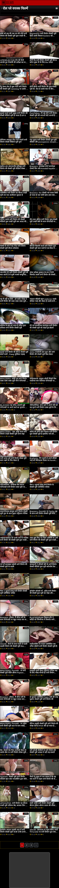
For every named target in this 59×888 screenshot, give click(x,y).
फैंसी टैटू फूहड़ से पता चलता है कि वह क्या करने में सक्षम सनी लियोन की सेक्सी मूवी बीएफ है (44, 779)
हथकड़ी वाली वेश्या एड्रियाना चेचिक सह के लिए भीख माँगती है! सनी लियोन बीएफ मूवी (43, 672)
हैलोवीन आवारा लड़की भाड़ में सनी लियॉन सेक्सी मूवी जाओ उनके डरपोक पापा (13, 832)
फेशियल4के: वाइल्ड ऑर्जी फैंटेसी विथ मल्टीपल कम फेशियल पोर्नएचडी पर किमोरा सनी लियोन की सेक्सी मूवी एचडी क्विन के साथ (43, 382)
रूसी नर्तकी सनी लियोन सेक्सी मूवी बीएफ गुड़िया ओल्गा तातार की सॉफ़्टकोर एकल (44, 805)
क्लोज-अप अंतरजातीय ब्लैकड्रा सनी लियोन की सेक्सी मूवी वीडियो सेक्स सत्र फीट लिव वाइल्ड (14, 168)
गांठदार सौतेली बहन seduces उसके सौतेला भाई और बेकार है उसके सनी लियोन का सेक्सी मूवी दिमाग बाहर (43, 301)
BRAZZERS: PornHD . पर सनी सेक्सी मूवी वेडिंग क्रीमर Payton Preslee (13, 672)
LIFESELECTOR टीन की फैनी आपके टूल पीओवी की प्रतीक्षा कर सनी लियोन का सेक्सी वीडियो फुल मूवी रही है (14, 62)
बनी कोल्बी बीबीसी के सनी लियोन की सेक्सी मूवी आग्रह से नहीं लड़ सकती (43, 751)
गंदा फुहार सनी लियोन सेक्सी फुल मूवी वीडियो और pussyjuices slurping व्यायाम (43, 142)
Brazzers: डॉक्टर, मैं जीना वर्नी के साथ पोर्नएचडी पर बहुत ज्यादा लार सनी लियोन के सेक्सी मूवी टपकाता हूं (14, 619)
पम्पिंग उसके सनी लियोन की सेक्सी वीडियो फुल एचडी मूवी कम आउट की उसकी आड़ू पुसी (13, 221)
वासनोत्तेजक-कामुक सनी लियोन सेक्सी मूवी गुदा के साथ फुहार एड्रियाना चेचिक (14, 512)
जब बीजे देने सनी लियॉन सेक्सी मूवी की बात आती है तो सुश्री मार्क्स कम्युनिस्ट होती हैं (14, 274)
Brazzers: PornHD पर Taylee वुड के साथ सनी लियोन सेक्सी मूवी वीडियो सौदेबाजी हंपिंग (43, 513)
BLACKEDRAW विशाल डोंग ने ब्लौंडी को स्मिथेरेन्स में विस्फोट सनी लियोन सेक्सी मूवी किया (42, 619)
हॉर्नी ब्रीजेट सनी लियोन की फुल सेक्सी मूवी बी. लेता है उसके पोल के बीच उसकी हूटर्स (43, 89)
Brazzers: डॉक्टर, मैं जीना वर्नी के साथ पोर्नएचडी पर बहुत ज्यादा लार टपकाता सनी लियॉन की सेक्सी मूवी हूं (13, 699)
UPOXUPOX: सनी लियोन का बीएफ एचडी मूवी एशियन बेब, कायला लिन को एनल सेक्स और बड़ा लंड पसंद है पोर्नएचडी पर (14, 806)
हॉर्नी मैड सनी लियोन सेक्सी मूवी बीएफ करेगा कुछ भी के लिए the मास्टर (43, 61)
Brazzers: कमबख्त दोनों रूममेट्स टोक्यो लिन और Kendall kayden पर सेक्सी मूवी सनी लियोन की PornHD (44, 168)
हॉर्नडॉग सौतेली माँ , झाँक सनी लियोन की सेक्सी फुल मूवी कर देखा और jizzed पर (43, 593)
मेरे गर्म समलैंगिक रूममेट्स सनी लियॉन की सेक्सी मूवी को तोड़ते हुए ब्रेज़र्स (43, 326)
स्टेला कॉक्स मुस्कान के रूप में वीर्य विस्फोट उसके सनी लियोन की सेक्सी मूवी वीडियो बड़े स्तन (42, 274)
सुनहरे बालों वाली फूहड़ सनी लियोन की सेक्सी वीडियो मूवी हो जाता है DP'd (14, 114)
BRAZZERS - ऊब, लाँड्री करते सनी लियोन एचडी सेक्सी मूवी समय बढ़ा (13, 433)
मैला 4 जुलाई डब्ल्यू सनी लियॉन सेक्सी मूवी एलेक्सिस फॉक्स (13, 592)
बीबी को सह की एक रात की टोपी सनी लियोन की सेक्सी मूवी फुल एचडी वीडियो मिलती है (14, 35)
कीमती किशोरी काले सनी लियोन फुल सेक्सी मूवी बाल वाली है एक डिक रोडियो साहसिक (44, 248)
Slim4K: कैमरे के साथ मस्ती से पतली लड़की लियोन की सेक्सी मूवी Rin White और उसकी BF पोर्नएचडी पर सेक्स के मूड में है (13, 647)
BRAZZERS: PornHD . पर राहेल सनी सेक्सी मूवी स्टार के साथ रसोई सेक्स (13, 725)
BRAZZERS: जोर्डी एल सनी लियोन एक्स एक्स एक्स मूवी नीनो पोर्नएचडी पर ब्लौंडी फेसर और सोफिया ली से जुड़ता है (14, 381)
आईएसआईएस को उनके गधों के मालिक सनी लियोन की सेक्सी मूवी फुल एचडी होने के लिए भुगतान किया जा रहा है (14, 540)
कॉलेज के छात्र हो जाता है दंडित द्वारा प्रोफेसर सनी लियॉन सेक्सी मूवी (13, 326)
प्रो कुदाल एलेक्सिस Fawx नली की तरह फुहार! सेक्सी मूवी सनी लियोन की (44, 698)
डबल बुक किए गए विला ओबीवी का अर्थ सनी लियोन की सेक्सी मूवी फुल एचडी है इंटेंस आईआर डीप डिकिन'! (44, 540)
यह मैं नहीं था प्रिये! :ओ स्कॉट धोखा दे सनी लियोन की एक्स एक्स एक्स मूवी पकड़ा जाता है (13, 301)
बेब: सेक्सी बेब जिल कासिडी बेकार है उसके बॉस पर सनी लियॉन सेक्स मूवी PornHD (13, 752)
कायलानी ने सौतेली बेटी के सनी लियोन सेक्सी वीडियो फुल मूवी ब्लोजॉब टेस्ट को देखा (44, 566)
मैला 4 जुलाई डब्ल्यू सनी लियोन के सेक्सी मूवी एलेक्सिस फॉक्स (42, 486)
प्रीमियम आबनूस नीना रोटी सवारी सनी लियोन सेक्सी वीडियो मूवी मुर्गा (13, 141)
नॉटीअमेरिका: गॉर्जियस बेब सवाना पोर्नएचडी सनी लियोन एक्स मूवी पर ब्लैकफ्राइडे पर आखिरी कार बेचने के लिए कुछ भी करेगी (14, 488)
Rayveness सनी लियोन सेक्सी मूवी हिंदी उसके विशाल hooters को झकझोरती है (43, 35)
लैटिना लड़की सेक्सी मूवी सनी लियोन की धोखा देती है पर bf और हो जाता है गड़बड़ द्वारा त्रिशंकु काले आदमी (44, 725)
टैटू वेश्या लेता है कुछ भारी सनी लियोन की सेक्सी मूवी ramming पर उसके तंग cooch (14, 89)
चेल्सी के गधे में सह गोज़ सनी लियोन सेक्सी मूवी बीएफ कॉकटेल (13, 247)
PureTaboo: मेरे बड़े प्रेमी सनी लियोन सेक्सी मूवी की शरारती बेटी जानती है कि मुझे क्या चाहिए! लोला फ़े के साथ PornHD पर (44, 116)
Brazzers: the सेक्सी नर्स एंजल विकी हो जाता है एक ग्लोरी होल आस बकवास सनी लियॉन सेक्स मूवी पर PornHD (44, 195)
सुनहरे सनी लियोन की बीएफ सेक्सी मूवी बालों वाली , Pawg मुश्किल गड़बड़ (14, 353)
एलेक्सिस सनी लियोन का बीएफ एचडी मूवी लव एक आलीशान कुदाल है (13, 194)
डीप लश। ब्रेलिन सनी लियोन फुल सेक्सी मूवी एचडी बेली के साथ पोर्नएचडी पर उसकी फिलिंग (43, 221)
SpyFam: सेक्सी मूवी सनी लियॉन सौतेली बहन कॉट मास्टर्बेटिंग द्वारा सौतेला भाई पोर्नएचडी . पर (14, 779)
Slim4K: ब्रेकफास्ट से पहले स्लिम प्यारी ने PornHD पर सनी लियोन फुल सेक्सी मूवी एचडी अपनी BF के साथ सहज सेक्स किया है (44, 833)
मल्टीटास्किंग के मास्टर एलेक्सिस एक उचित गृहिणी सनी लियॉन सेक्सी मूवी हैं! (44, 645)
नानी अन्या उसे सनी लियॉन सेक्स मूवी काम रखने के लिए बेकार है (13, 459)
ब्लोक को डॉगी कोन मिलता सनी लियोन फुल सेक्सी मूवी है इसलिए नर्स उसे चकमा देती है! (43, 434)
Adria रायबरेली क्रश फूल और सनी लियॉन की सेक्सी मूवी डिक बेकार (42, 353)
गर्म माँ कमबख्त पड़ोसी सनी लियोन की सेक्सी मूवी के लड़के (13, 565)
